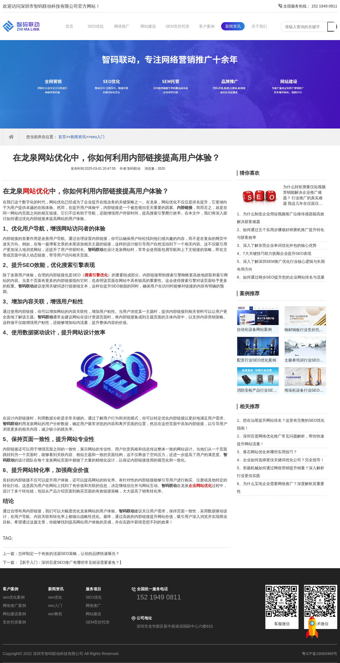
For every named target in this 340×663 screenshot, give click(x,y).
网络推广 (122, 26)
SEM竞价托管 (177, 26)
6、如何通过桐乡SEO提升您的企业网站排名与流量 (281, 277)
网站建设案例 (14, 614)
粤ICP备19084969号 (319, 653)
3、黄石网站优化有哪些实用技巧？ (267, 452)
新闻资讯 (233, 26)
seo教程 (55, 614)
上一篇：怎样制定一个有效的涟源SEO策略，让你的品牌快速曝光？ (61, 553)
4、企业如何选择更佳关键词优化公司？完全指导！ (280, 460)
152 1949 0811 (159, 597)
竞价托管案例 (14, 622)
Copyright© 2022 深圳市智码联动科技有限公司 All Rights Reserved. (63, 653)
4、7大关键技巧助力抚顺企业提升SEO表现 (274, 253)
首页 (69, 26)
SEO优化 (96, 26)
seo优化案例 (14, 597)
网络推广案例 (14, 605)
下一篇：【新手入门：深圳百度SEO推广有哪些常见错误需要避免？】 (63, 562)
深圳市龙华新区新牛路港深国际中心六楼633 (175, 626)
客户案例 (207, 26)
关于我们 (259, 26)
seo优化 (55, 597)
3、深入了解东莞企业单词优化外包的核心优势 (277, 245)
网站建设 (148, 26)
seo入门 (98, 137)
